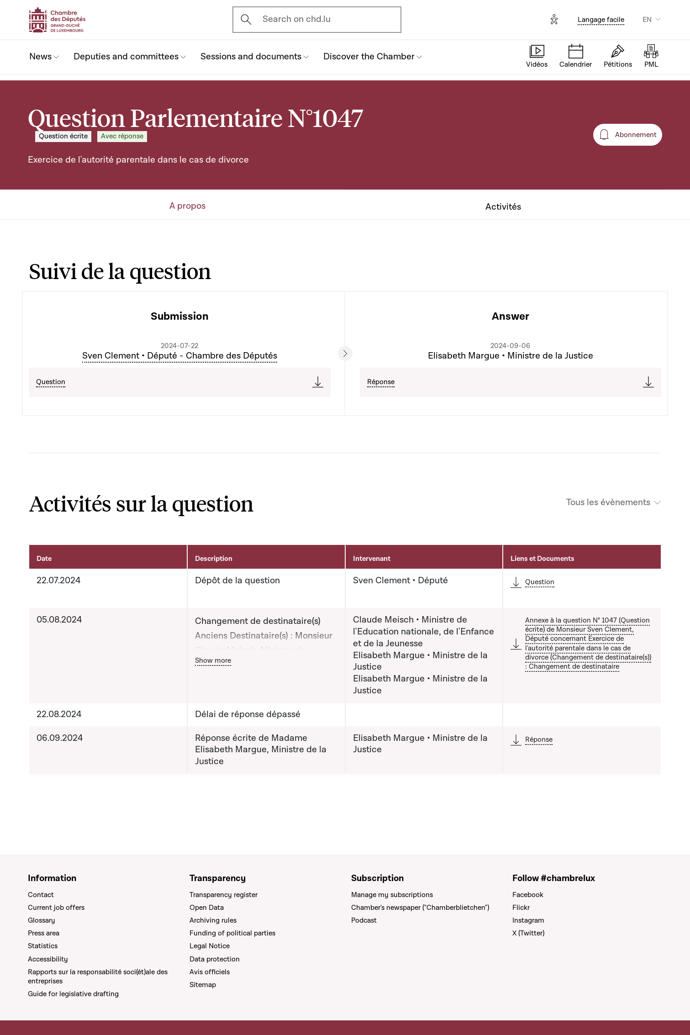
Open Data (207, 907)
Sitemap (203, 984)
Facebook (527, 894)
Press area (43, 933)
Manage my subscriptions (392, 894)
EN (647, 19)
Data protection (215, 959)
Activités (503, 207)
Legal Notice (210, 946)
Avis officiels (210, 972)
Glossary (41, 920)
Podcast (364, 920)
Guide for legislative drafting (73, 993)
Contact (41, 894)
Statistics (43, 946)
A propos (187, 206)
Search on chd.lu (297, 19)
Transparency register (224, 894)
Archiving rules (213, 920)
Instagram (528, 920)
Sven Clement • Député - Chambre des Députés (179, 356)
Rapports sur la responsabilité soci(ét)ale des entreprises (98, 976)
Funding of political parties (232, 933)
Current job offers (56, 907)
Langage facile (601, 19)
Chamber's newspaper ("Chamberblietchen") (420, 907)
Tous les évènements (608, 502)
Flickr (521, 907)
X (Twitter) (528, 933)
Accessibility (48, 959)
